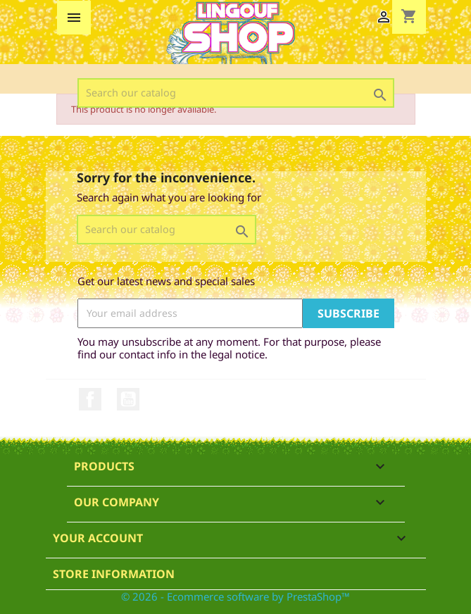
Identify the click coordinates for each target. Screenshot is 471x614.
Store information (114, 574)
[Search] (235, 93)
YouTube (128, 399)
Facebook (90, 399)
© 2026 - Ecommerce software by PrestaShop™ (235, 596)
